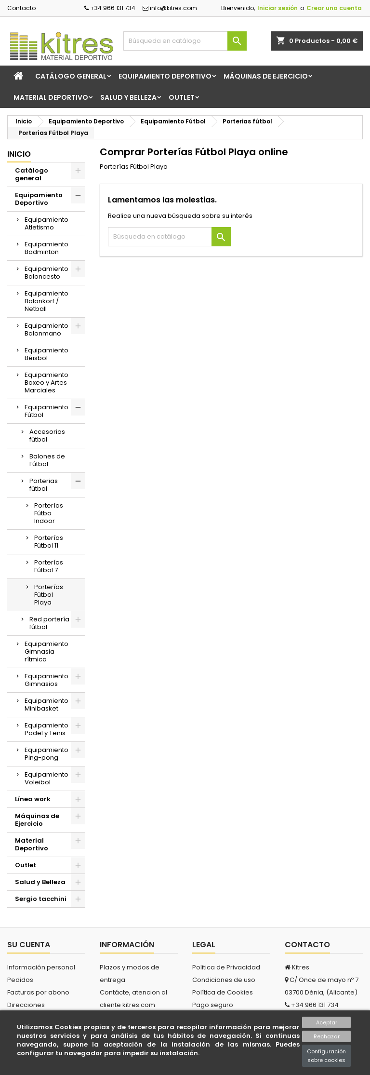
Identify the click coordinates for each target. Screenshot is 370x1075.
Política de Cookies (222, 992)
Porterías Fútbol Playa (48, 594)
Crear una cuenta (334, 8)
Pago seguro (212, 1004)
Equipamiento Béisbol (46, 354)
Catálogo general (70, 76)
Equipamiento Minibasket (46, 704)
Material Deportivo (50, 97)
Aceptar (326, 1022)
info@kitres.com (170, 8)
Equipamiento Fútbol (46, 411)
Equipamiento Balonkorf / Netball (46, 301)
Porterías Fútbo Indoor (48, 513)
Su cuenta (28, 944)
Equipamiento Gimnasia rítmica (46, 651)
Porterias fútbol (43, 484)
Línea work (33, 799)
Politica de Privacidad (226, 967)
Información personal (41, 967)
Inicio (19, 154)
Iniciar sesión (277, 8)
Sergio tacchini (40, 898)
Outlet (182, 97)
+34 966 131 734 (109, 8)
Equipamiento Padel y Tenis (46, 729)
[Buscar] (185, 41)
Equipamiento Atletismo (46, 223)
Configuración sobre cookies (326, 1056)
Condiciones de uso (223, 979)
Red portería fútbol (49, 623)
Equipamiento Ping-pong (46, 753)
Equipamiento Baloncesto (46, 272)
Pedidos (20, 979)
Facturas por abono (38, 992)
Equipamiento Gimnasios (46, 680)
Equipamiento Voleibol (46, 778)
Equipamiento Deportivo (165, 76)
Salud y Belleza (128, 97)
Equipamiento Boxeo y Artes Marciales (46, 382)
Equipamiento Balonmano (46, 329)
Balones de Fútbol (47, 460)
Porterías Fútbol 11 (48, 541)
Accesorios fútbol (47, 435)
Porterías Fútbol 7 (48, 566)
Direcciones (26, 1004)
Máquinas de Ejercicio (266, 76)
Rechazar (327, 1036)
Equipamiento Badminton (46, 248)
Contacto (21, 8)
